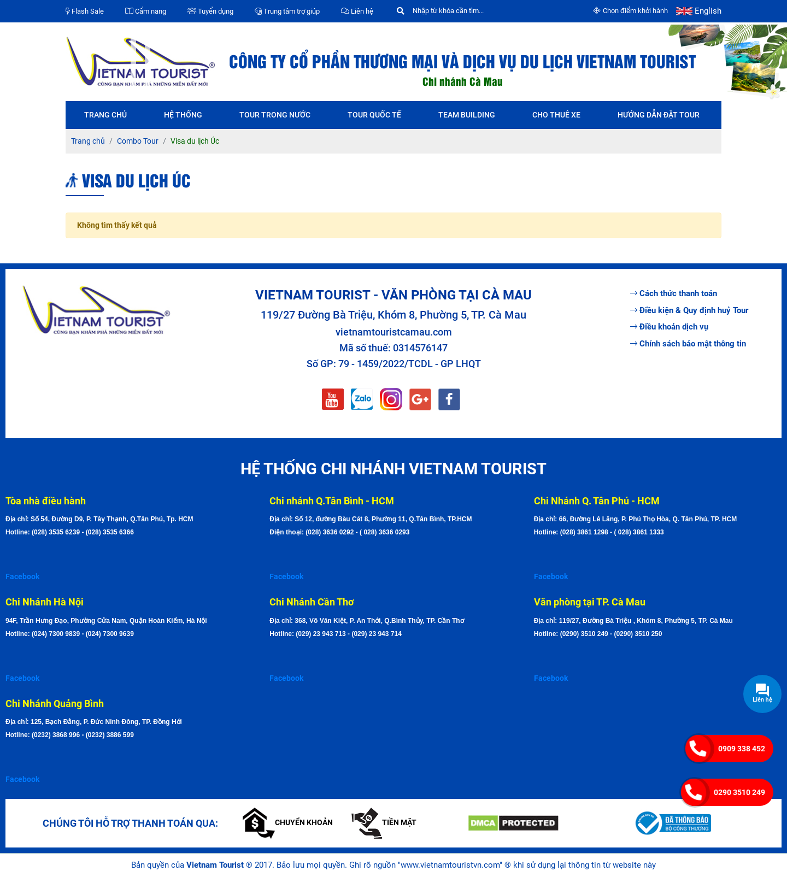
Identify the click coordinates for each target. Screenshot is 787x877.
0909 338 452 (741, 748)
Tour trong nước (274, 114)
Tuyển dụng (210, 11)
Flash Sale (85, 11)
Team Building (466, 114)
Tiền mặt (383, 822)
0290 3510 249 (739, 792)
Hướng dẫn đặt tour (659, 114)
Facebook (22, 576)
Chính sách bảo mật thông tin (688, 344)
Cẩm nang (145, 11)
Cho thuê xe (556, 114)
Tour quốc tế (374, 114)
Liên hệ (357, 11)
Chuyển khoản (288, 822)
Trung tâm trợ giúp (287, 11)
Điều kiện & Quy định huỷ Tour (689, 310)
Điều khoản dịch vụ (669, 327)
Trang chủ (105, 114)
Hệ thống (183, 114)
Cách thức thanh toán (673, 293)
